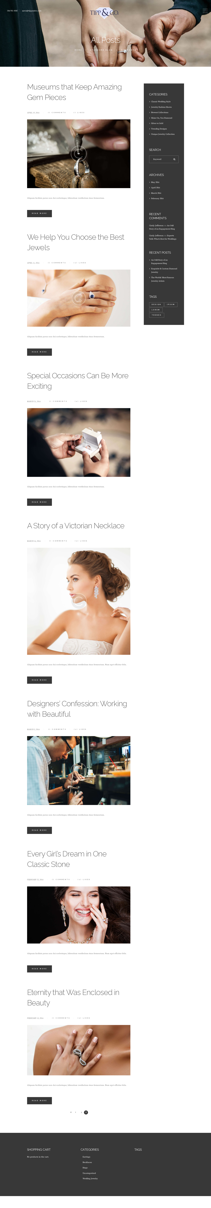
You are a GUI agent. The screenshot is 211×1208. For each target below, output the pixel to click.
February (157, 198)
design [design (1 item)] (157, 303)
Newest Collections (160, 112)
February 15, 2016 (35, 1030)
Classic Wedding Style (161, 101)
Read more (40, 214)
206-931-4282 (12, 11)
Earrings (87, 1169)
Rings (85, 1180)
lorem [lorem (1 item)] (170, 309)
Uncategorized (89, 1185)
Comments (57, 112)
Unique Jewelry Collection (163, 134)
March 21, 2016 (34, 402)
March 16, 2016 (34, 552)
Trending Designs (159, 128)
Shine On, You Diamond (162, 117)
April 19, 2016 (33, 113)
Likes (81, 112)
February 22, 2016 (35, 891)
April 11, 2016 (33, 263)
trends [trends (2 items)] (157, 314)
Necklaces (87, 1174)
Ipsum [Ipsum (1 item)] (156, 309)
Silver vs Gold (157, 123)
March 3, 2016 (33, 741)
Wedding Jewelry (90, 1190)
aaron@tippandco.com (31, 11)
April (156, 187)
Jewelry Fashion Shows (161, 107)
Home (78, 50)
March (156, 192)
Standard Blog (101, 50)
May (155, 182)
